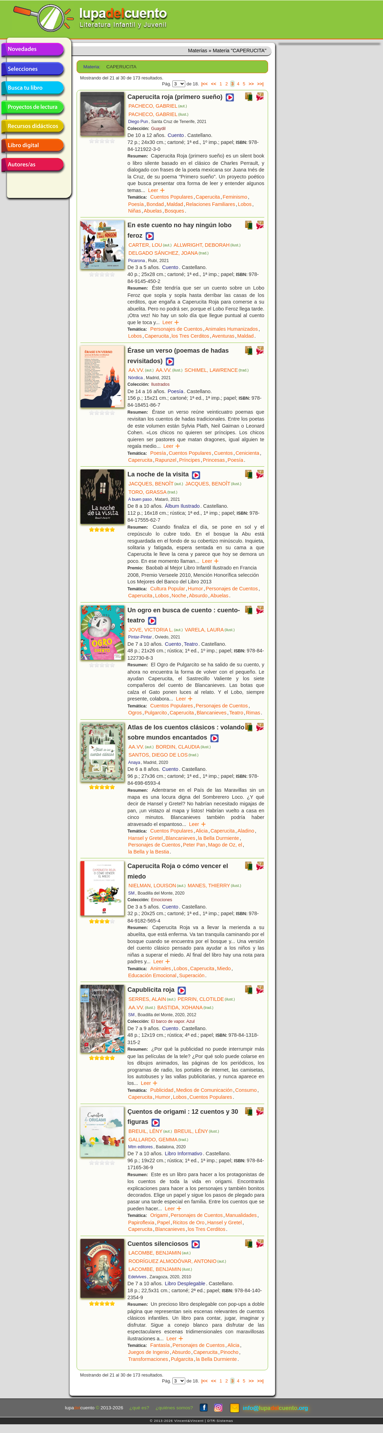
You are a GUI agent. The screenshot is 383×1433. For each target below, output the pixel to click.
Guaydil (158, 128)
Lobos (244, 204)
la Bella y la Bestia (148, 852)
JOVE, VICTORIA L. (155, 630)
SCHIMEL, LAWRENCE (217, 370)
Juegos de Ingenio (148, 1352)
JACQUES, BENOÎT (155, 483)
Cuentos (223, 453)
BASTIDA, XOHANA (185, 1007)
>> (251, 83)
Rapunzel (166, 460)
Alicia (202, 831)
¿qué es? (139, 1407)
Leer (156, 190)
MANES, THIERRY (214, 885)
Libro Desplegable (185, 1283)
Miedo (224, 968)
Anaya (134, 762)
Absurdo (198, 595)
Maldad (174, 204)
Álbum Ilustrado (182, 506)
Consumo (246, 1090)
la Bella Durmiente (218, 838)
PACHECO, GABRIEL (157, 106)
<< (213, 83)
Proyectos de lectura (32, 107)
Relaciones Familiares (210, 204)
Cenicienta (247, 453)
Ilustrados (160, 384)
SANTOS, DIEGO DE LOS (163, 755)
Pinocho (229, 1352)
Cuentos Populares (171, 197)
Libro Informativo (183, 1153)
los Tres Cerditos (190, 336)
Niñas (134, 211)
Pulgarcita (182, 1359)
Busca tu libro (32, 88)
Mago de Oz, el (225, 845)
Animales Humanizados (231, 329)
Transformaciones (148, 1359)
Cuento (176, 135)
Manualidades (241, 1215)
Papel (163, 1222)
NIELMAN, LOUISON (157, 885)
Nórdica (135, 377)
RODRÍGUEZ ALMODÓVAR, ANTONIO (177, 1261)
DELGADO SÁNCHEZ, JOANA (168, 253)
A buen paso (140, 499)
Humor (195, 588)
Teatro (191, 644)
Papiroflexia (141, 1222)
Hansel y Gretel (145, 838)
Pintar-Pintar (140, 637)
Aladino (245, 831)
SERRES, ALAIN (151, 999)
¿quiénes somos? (174, 1407)
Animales (160, 968)
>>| (260, 83)
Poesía (136, 204)
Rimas (253, 712)
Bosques (174, 211)
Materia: (91, 66)
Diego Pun (138, 121)
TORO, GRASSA (152, 492)
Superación (191, 975)
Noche (179, 595)
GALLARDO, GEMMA (158, 1139)
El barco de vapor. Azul (173, 1021)
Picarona (136, 260)
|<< (204, 83)
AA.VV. (141, 370)
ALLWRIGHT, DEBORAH (207, 245)
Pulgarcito (155, 712)
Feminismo (235, 197)
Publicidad (161, 1090)
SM (131, 893)
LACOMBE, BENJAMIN (159, 1253)
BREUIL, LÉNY (150, 1131)
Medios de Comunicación (204, 1090)
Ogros (135, 712)
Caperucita (208, 197)
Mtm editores (140, 1146)
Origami (159, 1215)
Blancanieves (212, 712)
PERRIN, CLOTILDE (206, 999)
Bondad (155, 204)
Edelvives (137, 1276)
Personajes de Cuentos (176, 329)
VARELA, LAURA (210, 630)
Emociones (161, 899)
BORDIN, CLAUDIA (183, 747)
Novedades (32, 50)
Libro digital (32, 146)
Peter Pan (194, 845)
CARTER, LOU (150, 245)
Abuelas (153, 211)
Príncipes (189, 460)
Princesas (214, 460)
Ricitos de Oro (188, 1222)
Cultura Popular (167, 588)
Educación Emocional (152, 975)
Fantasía (160, 1345)
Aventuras (223, 336)
